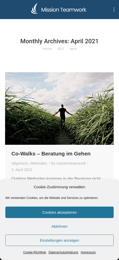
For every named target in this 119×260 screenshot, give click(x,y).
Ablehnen (59, 226)
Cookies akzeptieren (59, 212)
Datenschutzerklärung (63, 252)
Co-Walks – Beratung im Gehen (51, 153)
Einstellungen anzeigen (59, 240)
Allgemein (19, 163)
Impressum (88, 252)
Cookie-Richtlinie (34, 252)
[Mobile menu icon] (114, 9)
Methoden (38, 163)
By (68, 163)
